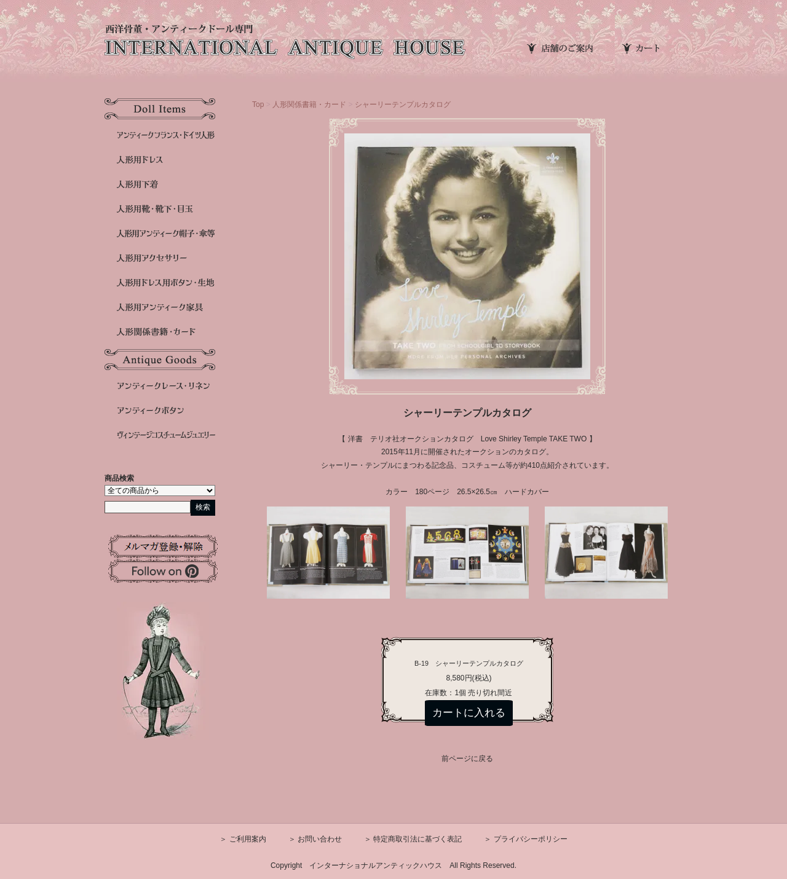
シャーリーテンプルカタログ (403, 104)
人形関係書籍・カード (309, 104)
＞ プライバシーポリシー (525, 839)
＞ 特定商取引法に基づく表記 (413, 839)
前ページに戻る (467, 758)
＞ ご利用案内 (242, 839)
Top (258, 104)
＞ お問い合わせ (315, 839)
